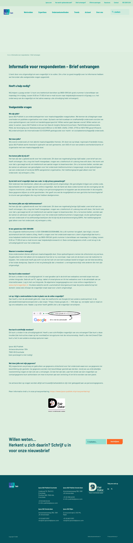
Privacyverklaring (112, 536)
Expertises (42, 12)
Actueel (88, 12)
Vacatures (107, 2)
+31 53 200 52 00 (44, 501)
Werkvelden (28, 12)
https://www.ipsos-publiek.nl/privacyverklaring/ (70, 391)
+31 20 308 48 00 (69, 497)
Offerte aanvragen (95, 2)
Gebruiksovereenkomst (93, 536)
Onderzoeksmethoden (60, 12)
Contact (116, 2)
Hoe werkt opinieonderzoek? (63, 2)
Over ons (99, 12)
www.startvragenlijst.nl (18, 285)
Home (9, 55)
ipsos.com (49, 2)
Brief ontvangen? (81, 2)
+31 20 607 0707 (43, 518)
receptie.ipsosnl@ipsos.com (48, 520)
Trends (76, 12)
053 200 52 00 (126, 2)
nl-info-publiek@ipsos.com (48, 503)
